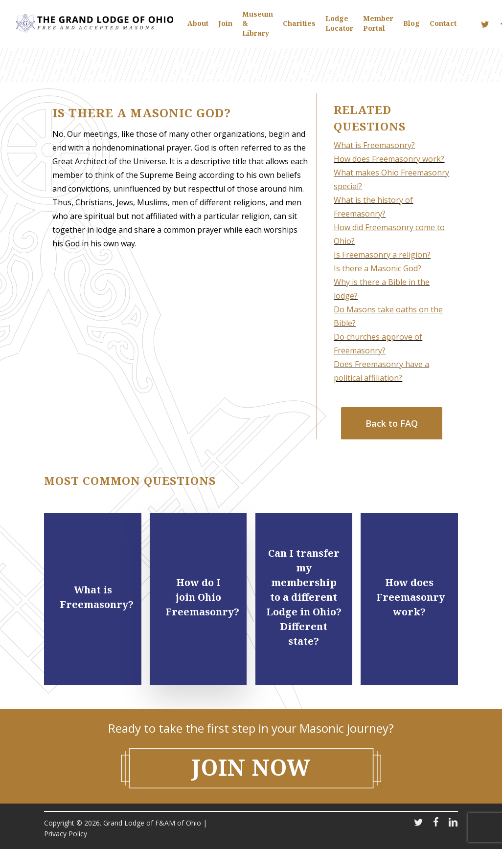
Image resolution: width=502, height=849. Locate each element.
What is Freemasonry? (374, 145)
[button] (391, 423)
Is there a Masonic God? (377, 268)
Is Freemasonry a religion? (382, 254)
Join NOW (251, 767)
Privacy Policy (65, 833)
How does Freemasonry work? (389, 158)
